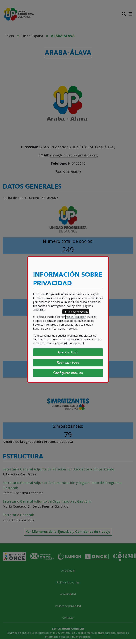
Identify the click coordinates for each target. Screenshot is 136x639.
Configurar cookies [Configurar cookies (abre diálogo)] (68, 373)
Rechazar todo (68, 362)
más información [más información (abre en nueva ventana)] (76, 317)
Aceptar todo (68, 352)
